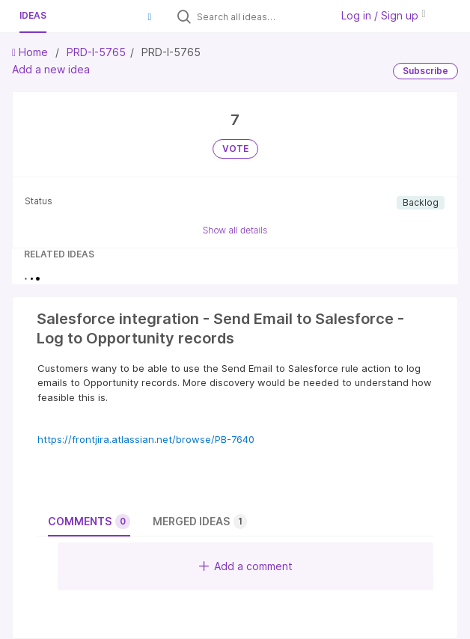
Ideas (32, 15)
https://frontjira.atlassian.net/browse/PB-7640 (145, 439)
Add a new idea (51, 69)
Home (31, 52)
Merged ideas (200, 521)
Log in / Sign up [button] (383, 15)
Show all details (235, 230)
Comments (89, 521)
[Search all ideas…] (260, 16)
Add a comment (246, 566)
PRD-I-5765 (96, 52)
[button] (149, 16)
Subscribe (425, 70)
